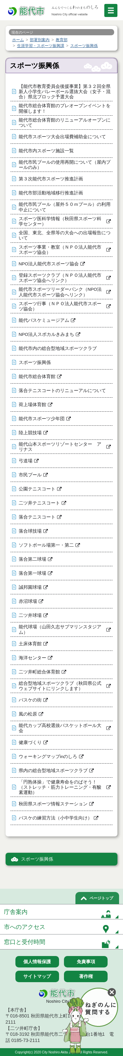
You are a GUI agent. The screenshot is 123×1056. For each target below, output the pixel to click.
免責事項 (86, 961)
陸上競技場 (30, 432)
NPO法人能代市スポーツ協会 (49, 263)
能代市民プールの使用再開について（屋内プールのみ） (65, 165)
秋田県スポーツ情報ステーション (53, 803)
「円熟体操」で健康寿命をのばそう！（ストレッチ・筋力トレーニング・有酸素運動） (60, 787)
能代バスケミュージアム (44, 320)
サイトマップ (37, 976)
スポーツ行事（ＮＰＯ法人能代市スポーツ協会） (60, 306)
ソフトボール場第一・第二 (46, 545)
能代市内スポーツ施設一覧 (46, 150)
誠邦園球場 (30, 587)
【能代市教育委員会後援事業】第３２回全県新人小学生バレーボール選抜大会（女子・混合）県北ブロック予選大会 (65, 91)
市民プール (30, 474)
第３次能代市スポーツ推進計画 (51, 178)
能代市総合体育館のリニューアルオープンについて (65, 123)
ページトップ (101, 898)
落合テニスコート (37, 517)
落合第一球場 (32, 573)
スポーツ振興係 (35, 362)
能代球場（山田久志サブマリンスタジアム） (60, 629)
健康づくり (30, 742)
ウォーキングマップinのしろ (48, 756)
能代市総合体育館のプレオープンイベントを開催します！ (65, 108)
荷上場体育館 (32, 404)
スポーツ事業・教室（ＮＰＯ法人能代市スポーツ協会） (60, 250)
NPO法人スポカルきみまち (46, 334)
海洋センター (32, 657)
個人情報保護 (37, 961)
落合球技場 (30, 531)
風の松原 (28, 714)
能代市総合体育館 (37, 376)
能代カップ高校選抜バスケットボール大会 (60, 728)
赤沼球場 (28, 601)
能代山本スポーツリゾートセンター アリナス (60, 447)
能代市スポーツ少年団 (42, 418)
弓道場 (25, 460)
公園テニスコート (37, 489)
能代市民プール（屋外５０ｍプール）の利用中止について (65, 207)
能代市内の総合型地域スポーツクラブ (58, 348)
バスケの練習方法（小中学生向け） (55, 818)
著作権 (86, 976)
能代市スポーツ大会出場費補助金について (62, 136)
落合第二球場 (32, 559)
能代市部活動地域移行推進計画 (51, 192)
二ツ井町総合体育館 (39, 671)
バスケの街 (30, 700)
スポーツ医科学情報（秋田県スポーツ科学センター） (60, 221)
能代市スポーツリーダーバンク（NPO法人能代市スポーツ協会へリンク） (60, 292)
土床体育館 (30, 643)
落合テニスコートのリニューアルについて (62, 390)
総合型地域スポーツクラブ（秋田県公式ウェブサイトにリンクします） (60, 686)
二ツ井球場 (30, 615)
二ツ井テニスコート (39, 503)
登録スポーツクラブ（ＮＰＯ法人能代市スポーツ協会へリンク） (60, 278)
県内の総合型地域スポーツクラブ (53, 770)
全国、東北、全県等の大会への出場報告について (65, 235)
